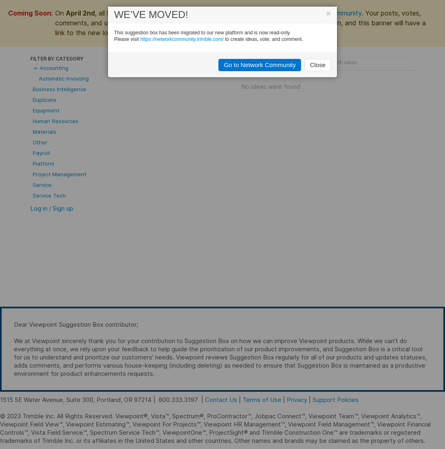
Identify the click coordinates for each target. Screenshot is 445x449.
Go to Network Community (260, 64)
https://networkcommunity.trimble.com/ (182, 39)
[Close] (328, 13)
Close (318, 64)
